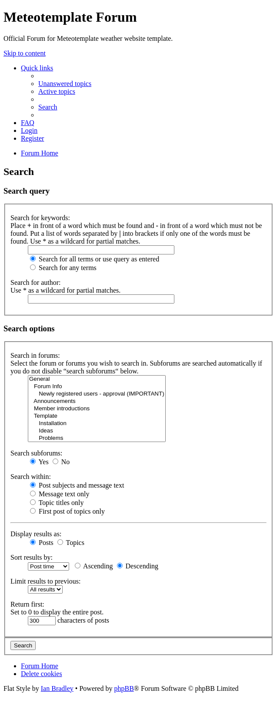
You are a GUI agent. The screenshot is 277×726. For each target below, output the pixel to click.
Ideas (96, 431)
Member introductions (96, 408)
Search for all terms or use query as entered (94, 259)
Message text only (59, 494)
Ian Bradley (57, 688)
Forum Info (96, 386)
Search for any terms (63, 267)
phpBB (123, 688)
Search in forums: (35, 355)
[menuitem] (64, 83)
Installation (96, 423)
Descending (138, 566)
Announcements (96, 401)
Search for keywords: (40, 217)
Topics (70, 542)
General (96, 379)
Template (96, 416)
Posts (41, 542)
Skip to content (24, 53)
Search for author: (35, 282)
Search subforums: (36, 453)
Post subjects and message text (77, 485)
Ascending (94, 566)
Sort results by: (31, 557)
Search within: (30, 476)
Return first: (27, 604)
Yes (39, 461)
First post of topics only (67, 511)
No (61, 461)
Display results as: (35, 534)
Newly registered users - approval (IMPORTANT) (96, 394)
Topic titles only (56, 502)
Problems (96, 438)
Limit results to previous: (45, 581)
